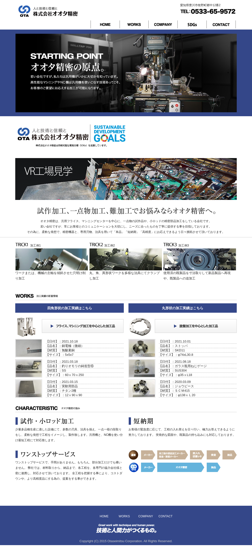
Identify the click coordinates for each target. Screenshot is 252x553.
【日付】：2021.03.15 (62, 382)
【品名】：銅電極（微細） (65, 346)
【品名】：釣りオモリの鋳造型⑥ (70, 366)
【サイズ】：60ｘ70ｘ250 (65, 375)
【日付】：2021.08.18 (175, 361)
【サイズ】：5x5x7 (60, 355)
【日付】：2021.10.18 (62, 341)
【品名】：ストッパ (173, 346)
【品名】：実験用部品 (62, 386)
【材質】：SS (56, 370)
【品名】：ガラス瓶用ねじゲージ (183, 366)
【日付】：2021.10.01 (175, 341)
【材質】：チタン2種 (61, 390)
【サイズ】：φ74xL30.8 (176, 355)
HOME (104, 516)
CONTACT (165, 516)
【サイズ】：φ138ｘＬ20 (177, 395)
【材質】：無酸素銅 (60, 350)
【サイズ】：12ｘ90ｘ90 (64, 395)
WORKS (124, 516)
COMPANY (145, 516)
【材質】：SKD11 (172, 350)
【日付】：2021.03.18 (62, 361)
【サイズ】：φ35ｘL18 (175, 375)
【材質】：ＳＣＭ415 (174, 390)
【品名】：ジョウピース (176, 386)
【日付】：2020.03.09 (175, 382)
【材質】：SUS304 (173, 370)
